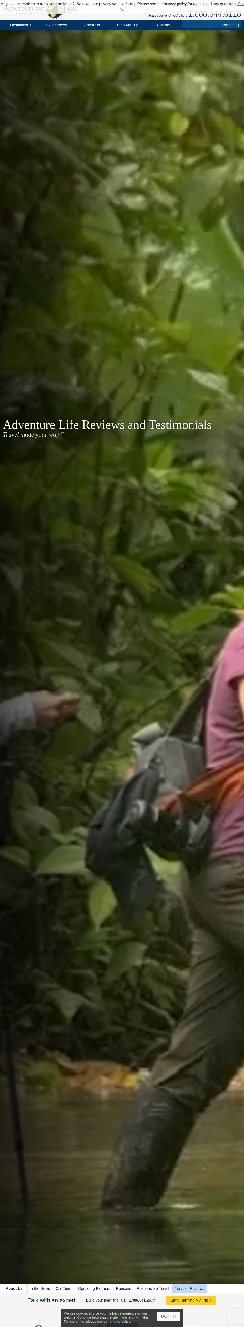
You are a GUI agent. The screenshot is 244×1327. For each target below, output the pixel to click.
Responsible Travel (153, 1289)
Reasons (123, 1289)
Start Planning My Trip (189, 1300)
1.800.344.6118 (214, 14)
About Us (92, 25)
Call (138, 1300)
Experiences (56, 25)
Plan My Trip (127, 25)
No (122, 10)
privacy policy (120, 1321)
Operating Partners (94, 1289)
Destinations (20, 25)
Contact (163, 25)
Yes (240, 4)
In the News (40, 1289)
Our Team (64, 1289)
